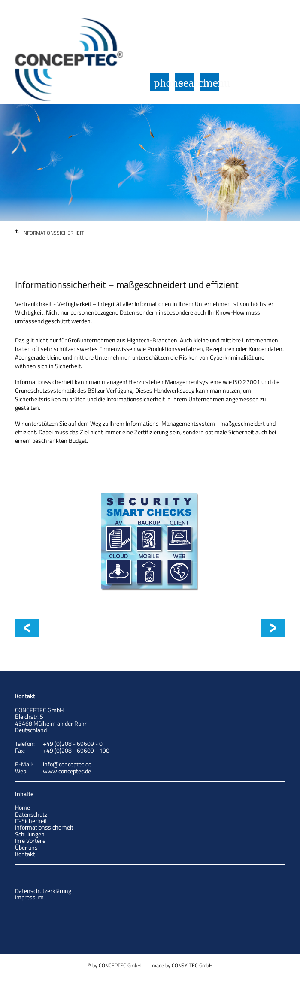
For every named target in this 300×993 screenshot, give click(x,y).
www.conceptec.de (67, 770)
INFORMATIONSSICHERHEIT (53, 233)
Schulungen (30, 834)
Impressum (29, 897)
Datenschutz (31, 814)
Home (22, 807)
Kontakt (25, 853)
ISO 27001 (269, 628)
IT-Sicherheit (31, 820)
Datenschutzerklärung (43, 890)
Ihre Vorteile (30, 840)
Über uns (26, 847)
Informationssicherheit (80, 628)
